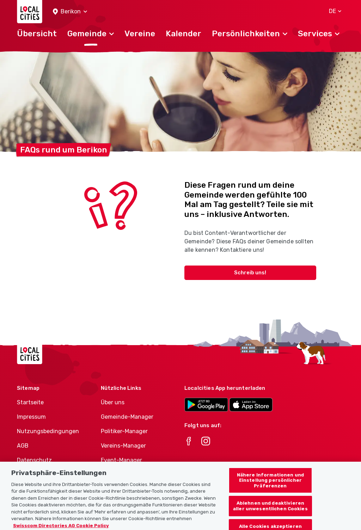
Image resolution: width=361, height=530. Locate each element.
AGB (23, 445)
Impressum (31, 416)
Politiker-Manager (124, 431)
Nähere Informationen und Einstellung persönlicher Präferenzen (270, 485)
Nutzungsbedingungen (48, 431)
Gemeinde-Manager (127, 416)
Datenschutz (34, 460)
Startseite (30, 402)
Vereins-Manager (123, 445)
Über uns (112, 402)
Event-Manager (121, 460)
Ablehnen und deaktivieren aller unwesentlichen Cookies (270, 510)
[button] (70, 11)
